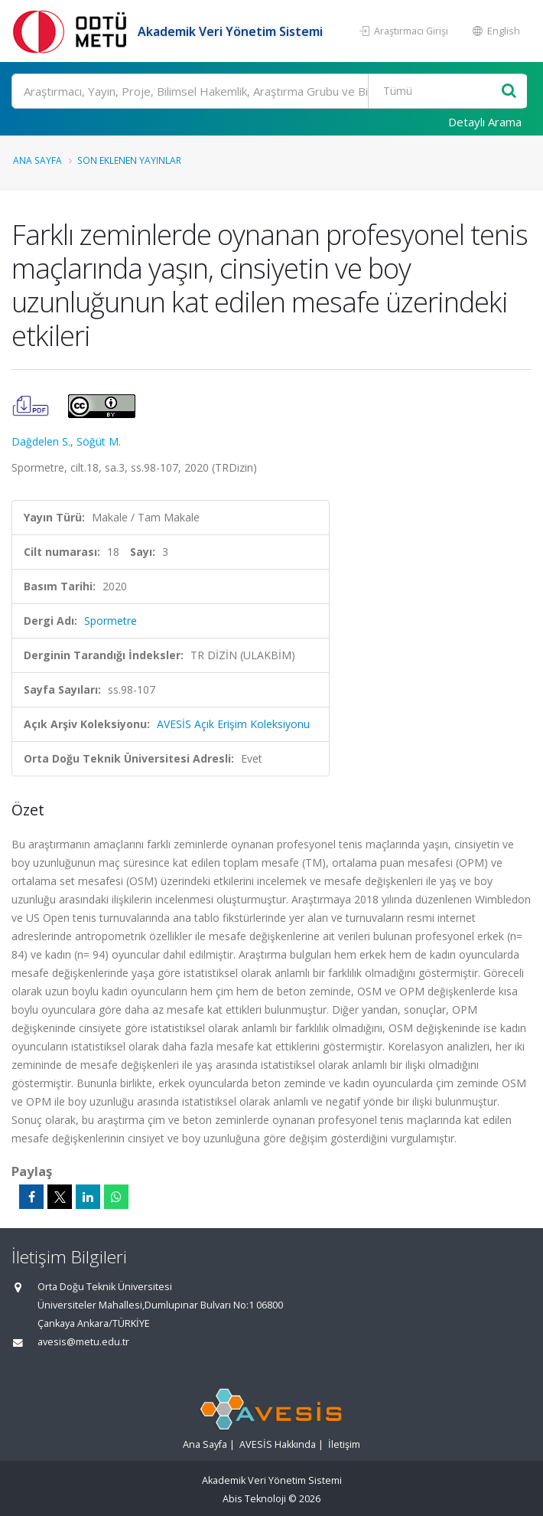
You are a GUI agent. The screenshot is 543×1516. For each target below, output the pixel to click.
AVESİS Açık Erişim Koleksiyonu (233, 724)
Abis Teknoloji (254, 1498)
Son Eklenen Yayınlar (129, 160)
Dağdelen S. (40, 441)
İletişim (344, 1444)
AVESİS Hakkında (277, 1444)
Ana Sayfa (37, 160)
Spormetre (110, 620)
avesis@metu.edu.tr (83, 1341)
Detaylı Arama (485, 121)
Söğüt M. (98, 441)
